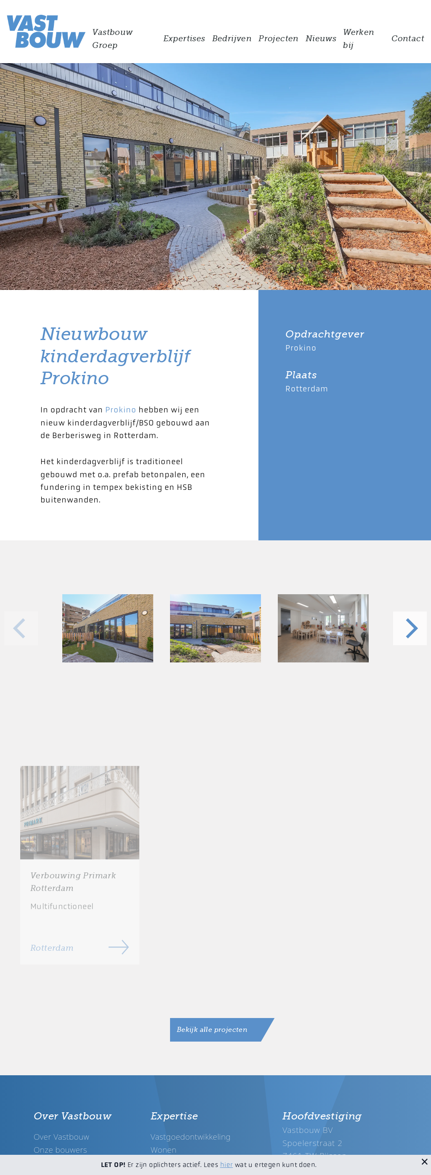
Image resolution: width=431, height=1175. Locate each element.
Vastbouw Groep (112, 39)
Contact (407, 38)
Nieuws (321, 38)
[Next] (410, 628)
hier (226, 1164)
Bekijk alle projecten (212, 1030)
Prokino (120, 409)
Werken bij (358, 39)
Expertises (184, 38)
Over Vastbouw (61, 1136)
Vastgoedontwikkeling (191, 1136)
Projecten (278, 38)
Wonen (164, 1149)
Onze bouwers (60, 1149)
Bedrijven (232, 38)
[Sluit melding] (424, 1161)
